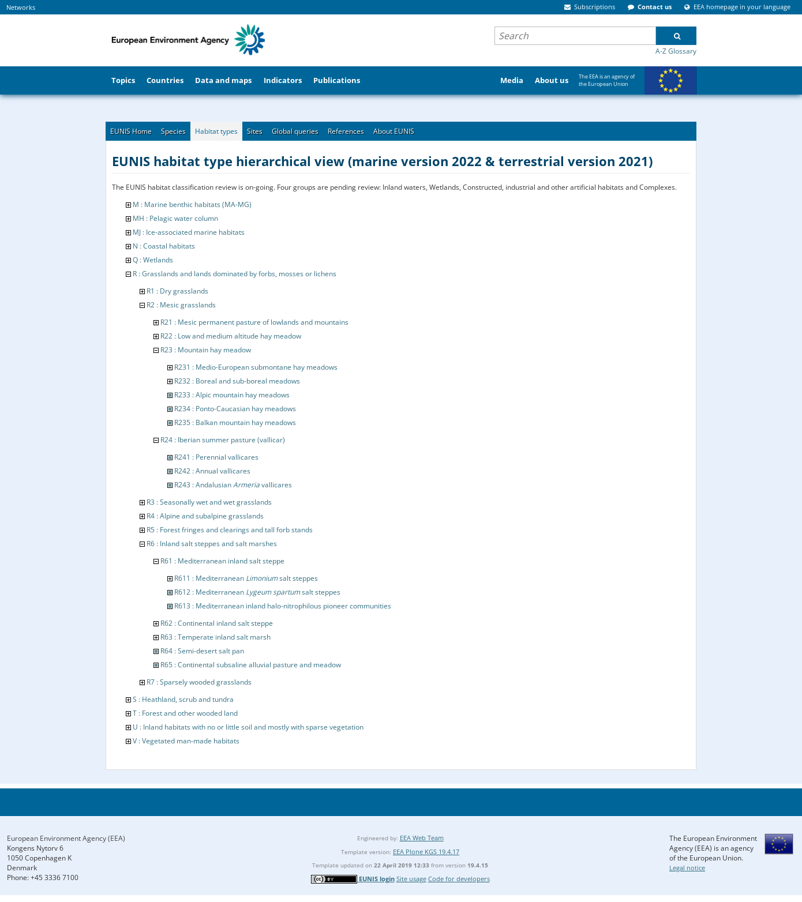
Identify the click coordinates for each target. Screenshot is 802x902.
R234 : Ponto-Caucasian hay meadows (235, 409)
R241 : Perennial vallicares (216, 457)
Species (173, 131)
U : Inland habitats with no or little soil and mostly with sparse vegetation (248, 727)
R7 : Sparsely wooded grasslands (199, 682)
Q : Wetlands (153, 260)
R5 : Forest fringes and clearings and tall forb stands (230, 530)
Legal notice (687, 867)
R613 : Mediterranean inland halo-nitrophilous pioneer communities (282, 606)
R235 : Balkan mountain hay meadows (235, 422)
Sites (255, 131)
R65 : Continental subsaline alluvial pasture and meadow (250, 665)
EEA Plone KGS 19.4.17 (426, 851)
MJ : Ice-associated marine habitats (189, 232)
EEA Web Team (422, 837)
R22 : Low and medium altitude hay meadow (230, 336)
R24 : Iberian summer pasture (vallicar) (222, 440)
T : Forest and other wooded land (185, 713)
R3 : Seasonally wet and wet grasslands (209, 502)
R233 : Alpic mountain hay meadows (232, 395)
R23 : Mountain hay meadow (205, 350)
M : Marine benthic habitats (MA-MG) (192, 204)
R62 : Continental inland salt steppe (216, 623)
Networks (20, 7)
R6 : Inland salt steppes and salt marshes (212, 543)
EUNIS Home (131, 131)
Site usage (411, 878)
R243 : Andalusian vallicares (233, 485)
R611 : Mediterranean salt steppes (246, 578)
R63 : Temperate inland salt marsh (215, 637)
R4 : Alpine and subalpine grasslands (205, 516)
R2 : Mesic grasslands (181, 305)
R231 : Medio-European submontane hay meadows (256, 367)
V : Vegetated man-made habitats (186, 741)
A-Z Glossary (675, 51)
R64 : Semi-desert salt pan (202, 651)
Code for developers (459, 878)
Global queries (295, 131)
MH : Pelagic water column (175, 218)
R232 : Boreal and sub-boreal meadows (237, 381)
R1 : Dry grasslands (177, 291)
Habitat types (216, 131)
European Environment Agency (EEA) (66, 838)
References (346, 131)
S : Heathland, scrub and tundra (183, 699)
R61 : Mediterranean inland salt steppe (222, 561)
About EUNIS (393, 131)
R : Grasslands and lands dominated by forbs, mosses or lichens (234, 274)
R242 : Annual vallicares (212, 471)
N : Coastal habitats (164, 246)
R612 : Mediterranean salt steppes (257, 592)
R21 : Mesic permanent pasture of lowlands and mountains (254, 322)
